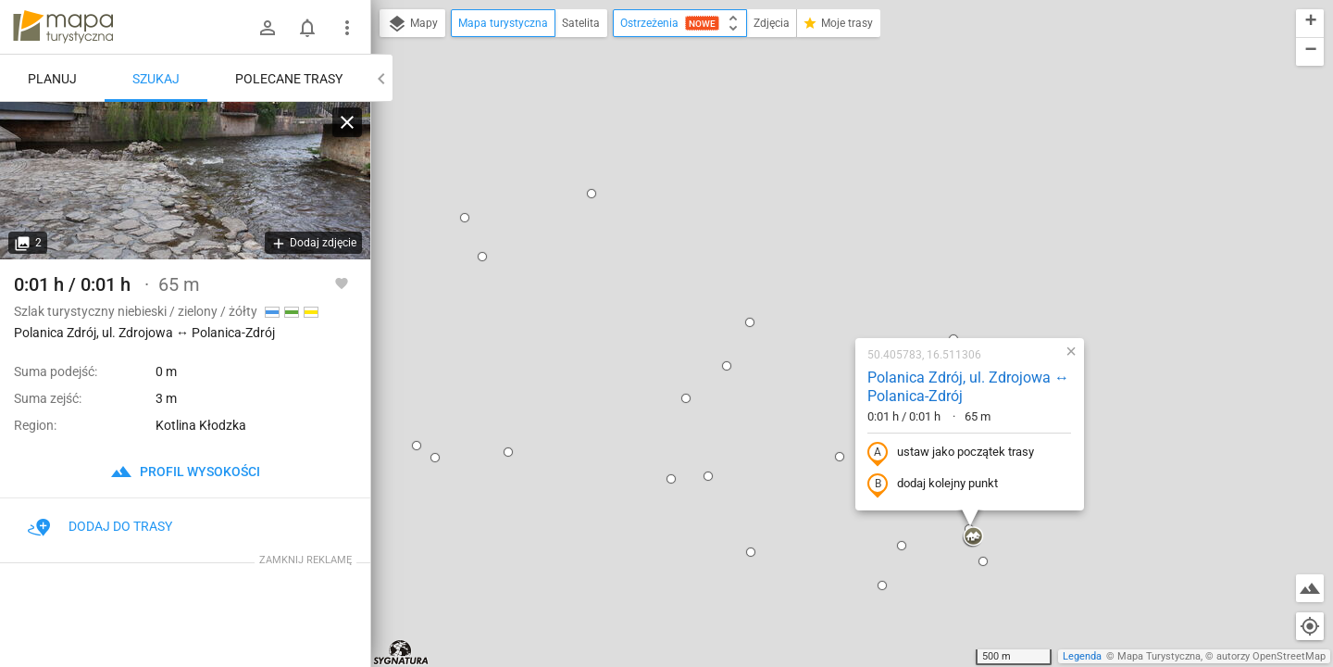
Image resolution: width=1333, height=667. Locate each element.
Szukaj (156, 78)
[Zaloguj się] (267, 28)
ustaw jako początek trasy (832, 253)
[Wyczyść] (347, 122)
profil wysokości (185, 471)
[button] (389, 252)
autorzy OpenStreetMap (1271, 656)
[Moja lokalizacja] (1310, 626)
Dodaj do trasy (100, 526)
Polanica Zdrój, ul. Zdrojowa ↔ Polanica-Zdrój (850, 187)
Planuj (52, 78)
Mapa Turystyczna (1159, 656)
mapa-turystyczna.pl (63, 27)
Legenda (1082, 656)
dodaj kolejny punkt (814, 284)
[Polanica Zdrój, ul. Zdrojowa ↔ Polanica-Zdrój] (185, 180)
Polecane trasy (289, 78)
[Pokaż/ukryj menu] (347, 28)
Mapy (412, 24)
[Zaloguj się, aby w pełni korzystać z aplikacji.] (341, 282)
